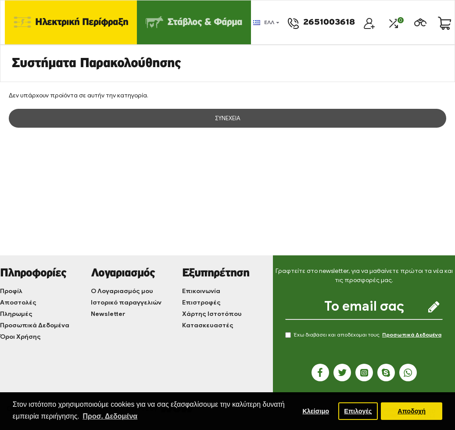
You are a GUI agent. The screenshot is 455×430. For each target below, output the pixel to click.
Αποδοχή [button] (412, 411)
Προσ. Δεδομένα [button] (109, 416)
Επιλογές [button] (358, 411)
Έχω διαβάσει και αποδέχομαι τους (364, 335)
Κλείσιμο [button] (315, 411)
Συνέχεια (227, 118)
